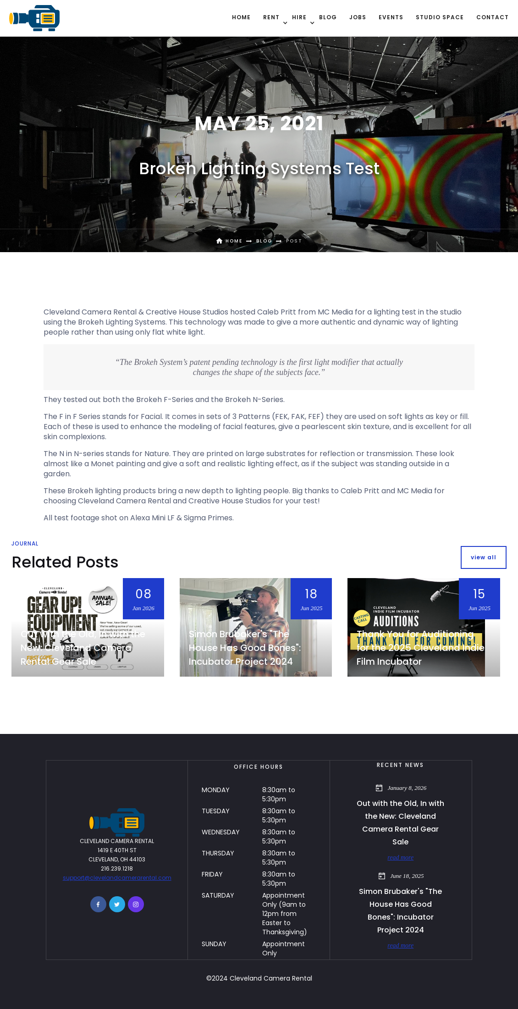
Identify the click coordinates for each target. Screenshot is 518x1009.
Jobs (357, 17)
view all (483, 557)
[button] (271, 18)
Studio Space (440, 17)
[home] (34, 18)
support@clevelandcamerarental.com (117, 878)
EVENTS (391, 17)
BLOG (328, 17)
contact (492, 17)
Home (241, 17)
